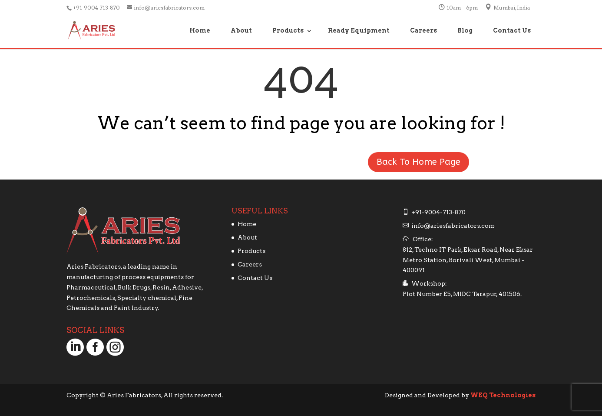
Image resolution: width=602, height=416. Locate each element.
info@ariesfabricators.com (453, 225)
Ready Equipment (359, 30)
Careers (423, 30)
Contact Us (512, 30)
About (241, 30)
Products (288, 30)
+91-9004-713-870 (97, 7)
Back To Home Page (418, 162)
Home (199, 30)
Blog (465, 30)
